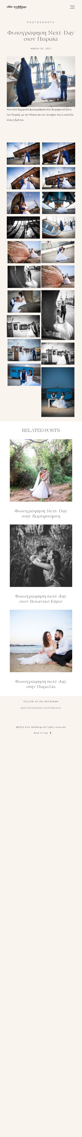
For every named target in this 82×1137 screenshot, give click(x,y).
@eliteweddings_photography (41, 708)
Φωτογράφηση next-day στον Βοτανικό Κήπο (41, 564)
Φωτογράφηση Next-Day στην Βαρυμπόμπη (41, 479)
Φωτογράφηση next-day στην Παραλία (41, 650)
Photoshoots (41, 22)
